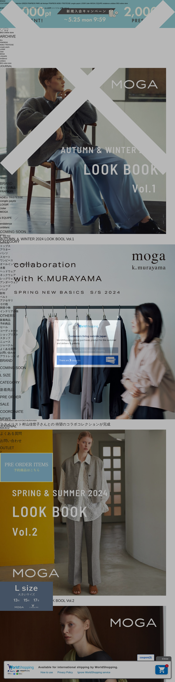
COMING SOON (13, 232)
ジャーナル (6, 345)
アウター (5, 249)
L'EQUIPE (6, 217)
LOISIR (4, 204)
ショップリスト (9, 334)
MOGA (4, 211)
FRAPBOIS (6, 191)
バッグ (4, 289)
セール (4, 327)
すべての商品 (8, 187)
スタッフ (5, 338)
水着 (2, 267)
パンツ (4, 253)
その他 (4, 304)
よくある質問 (8, 349)
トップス (5, 246)
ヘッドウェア (8, 271)
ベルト (4, 296)
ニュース (5, 341)
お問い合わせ (8, 352)
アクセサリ (6, 300)
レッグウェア (8, 278)
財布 (2, 293)
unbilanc (5, 227)
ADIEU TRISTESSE (11, 197)
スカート (5, 256)
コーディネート (9, 330)
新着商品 (5, 319)
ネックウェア (8, 275)
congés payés (8, 201)
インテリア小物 (9, 311)
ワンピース (6, 260)
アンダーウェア (9, 282)
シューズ (5, 286)
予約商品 (5, 323)
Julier (3, 208)
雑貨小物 (5, 307)
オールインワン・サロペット (17, 264)
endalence (6, 223)
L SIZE (5, 237)
